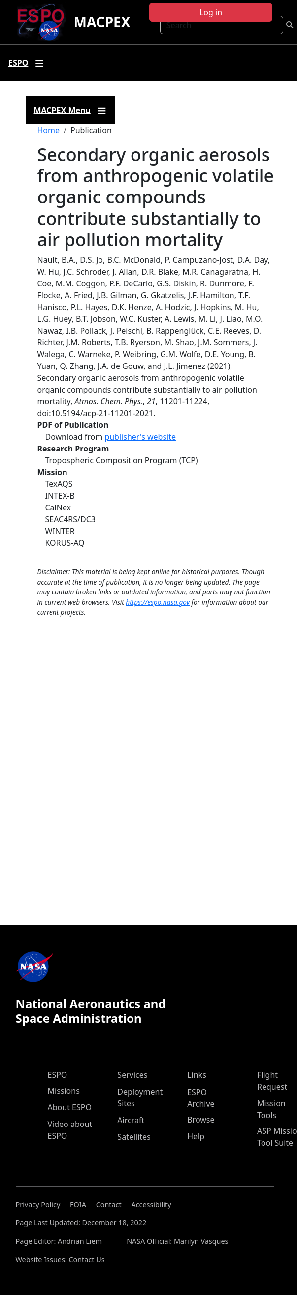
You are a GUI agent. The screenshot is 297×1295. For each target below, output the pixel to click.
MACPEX (101, 21)
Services (132, 1075)
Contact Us (86, 1259)
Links (196, 1075)
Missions (64, 1090)
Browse (200, 1119)
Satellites (133, 1136)
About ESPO (70, 1107)
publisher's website (140, 436)
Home (48, 130)
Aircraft (130, 1120)
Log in (210, 12)
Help (195, 1136)
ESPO (57, 1075)
